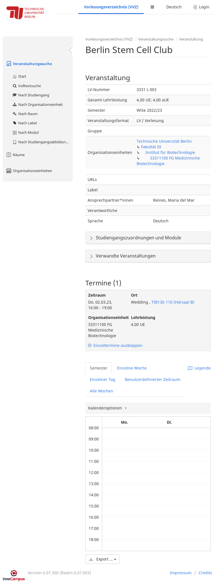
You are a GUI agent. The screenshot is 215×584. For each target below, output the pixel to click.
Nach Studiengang (30, 94)
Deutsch (174, 6)
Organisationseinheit (105, 317)
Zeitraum (97, 295)
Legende (199, 368)
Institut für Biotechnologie (170, 152)
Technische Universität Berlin (164, 141)
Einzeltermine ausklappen (115, 345)
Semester (99, 368)
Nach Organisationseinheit (37, 104)
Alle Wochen (101, 391)
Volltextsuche (26, 85)
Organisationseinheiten (29, 170)
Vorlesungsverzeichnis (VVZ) (111, 6)
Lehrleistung (143, 317)
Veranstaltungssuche (29, 63)
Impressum (180, 572)
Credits (205, 572)
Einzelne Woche (132, 368)
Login (201, 6)
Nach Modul (25, 132)
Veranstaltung (191, 39)
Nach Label (24, 122)
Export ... (102, 559)
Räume (15, 154)
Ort (134, 295)
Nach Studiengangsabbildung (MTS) (42, 141)
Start (19, 76)
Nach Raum (25, 113)
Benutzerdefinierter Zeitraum (152, 379)
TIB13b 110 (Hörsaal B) (172, 302)
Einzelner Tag (102, 379)
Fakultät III (151, 146)
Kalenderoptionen (105, 408)
